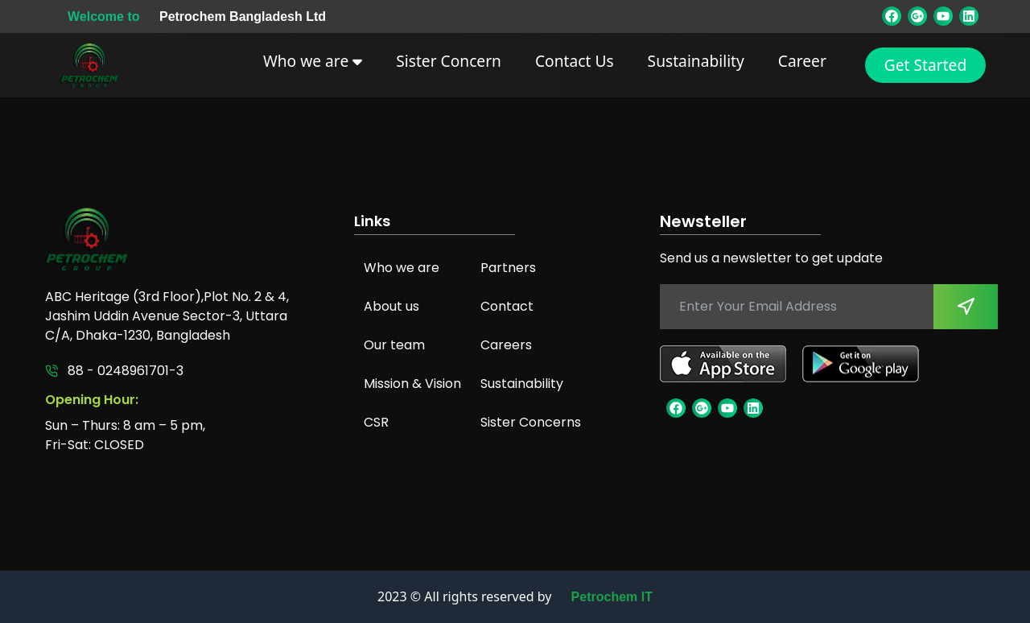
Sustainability (696, 61)
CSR (376, 422)
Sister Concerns (530, 422)
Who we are (312, 61)
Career (802, 61)
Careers (506, 345)
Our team (394, 345)
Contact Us (574, 61)
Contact (507, 306)
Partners (508, 267)
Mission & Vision (412, 383)
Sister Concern (448, 61)
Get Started (925, 65)
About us (391, 306)
